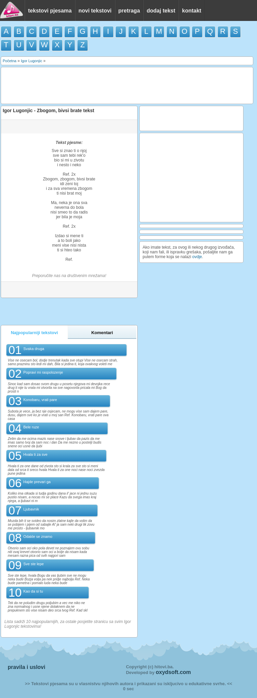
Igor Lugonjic (31, 61)
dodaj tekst (161, 11)
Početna (9, 61)
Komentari (102, 332)
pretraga (129, 11)
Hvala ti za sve (35, 454)
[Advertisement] (126, 85)
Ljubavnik (31, 509)
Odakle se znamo (37, 536)
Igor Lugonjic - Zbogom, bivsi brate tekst (48, 110)
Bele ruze (31, 427)
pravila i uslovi (26, 667)
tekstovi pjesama (50, 11)
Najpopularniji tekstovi (34, 332)
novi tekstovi (95, 11)
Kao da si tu (33, 591)
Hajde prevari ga (37, 482)
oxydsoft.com (173, 672)
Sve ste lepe (33, 564)
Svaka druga (33, 349)
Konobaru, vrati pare (40, 400)
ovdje (197, 256)
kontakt (191, 11)
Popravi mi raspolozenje (43, 372)
